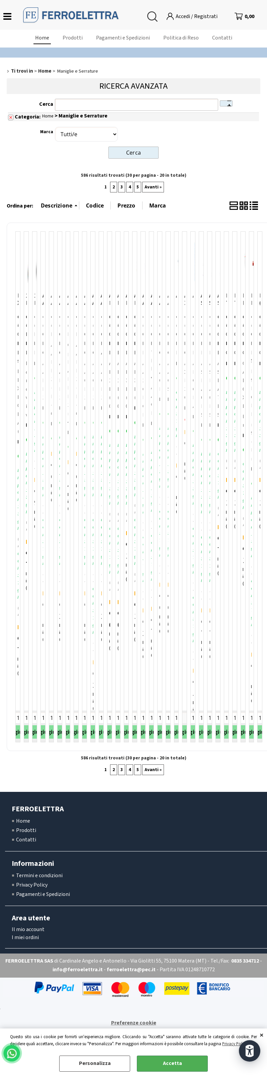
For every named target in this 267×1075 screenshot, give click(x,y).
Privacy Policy (234, 1044)
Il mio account (28, 929)
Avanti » (153, 187)
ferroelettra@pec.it (131, 969)
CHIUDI (262, 1035)
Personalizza (95, 1063)
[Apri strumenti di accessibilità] (249, 1051)
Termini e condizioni (39, 875)
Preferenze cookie (133, 1022)
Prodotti (73, 38)
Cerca (46, 104)
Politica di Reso (181, 38)
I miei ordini (25, 937)
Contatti (222, 38)
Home (42, 38)
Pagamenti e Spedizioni (123, 38)
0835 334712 (245, 961)
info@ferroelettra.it (78, 969)
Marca (46, 132)
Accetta (172, 1063)
